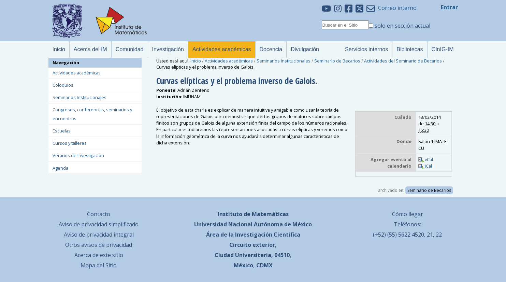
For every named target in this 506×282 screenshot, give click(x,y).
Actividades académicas (229, 61)
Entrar (449, 7)
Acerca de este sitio (98, 255)
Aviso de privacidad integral (99, 234)
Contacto (98, 214)
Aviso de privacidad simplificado (99, 224)
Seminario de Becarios (337, 61)
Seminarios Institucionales (283, 61)
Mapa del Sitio (99, 265)
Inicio (195, 61)
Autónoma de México (283, 224)
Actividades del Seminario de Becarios (403, 61)
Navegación (66, 62)
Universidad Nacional (223, 224)
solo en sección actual (402, 25)
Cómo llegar (407, 214)
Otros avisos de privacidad (98, 245)
